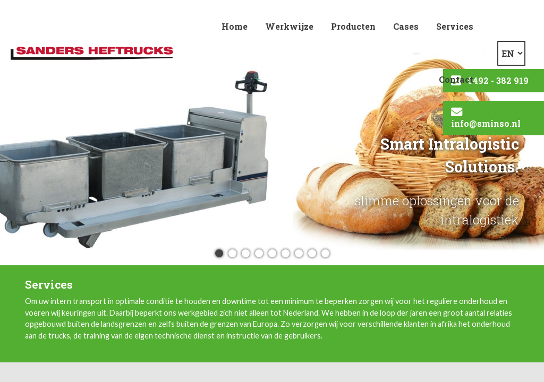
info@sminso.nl (486, 123)
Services (454, 26)
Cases (406, 26)
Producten (353, 26)
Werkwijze (289, 26)
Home (235, 26)
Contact (456, 79)
